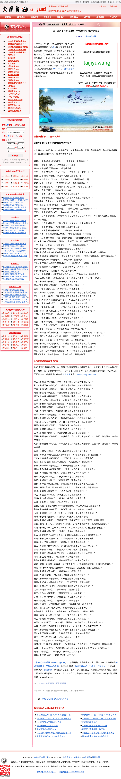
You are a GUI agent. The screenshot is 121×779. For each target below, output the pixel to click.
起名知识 (11, 64)
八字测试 (15, 316)
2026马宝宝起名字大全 (17, 41)
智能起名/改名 (52, 666)
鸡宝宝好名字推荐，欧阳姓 (93, 729)
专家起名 (86, 2)
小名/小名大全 (13, 97)
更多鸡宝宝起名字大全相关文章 (95, 736)
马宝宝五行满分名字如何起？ (13, 246)
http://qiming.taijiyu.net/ (86, 374)
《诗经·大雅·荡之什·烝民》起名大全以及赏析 (19, 302)
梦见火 (14, 348)
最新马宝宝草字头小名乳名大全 (14, 249)
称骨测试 (6, 319)
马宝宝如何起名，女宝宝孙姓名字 (15, 200)
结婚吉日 (25, 313)
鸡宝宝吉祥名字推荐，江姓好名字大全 (98, 733)
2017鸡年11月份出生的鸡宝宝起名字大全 (99, 719)
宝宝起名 (11, 55)
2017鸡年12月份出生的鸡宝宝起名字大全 (99, 715)
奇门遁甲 (25, 319)
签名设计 (111, 2)
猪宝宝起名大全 (14, 105)
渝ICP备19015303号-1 (46, 772)
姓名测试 (94, 2)
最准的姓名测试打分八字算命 (13, 230)
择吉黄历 (6, 186)
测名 (17, 125)
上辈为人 (15, 319)
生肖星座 (100, 17)
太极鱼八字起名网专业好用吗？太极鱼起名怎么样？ (22, 233)
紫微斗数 (6, 322)
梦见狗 (24, 345)
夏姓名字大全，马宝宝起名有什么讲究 (17, 207)
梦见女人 (6, 342)
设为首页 (102, 6)
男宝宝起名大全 (14, 91)
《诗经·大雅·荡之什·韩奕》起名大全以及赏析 (19, 299)
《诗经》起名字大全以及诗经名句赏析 (17, 295)
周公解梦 (113, 17)
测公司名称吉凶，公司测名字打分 (15, 267)
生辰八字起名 (13, 61)
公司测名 (15, 180)
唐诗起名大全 (13, 77)
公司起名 (11, 86)
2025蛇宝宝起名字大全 (17, 44)
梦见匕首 (6, 339)
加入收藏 (113, 6)
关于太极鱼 (67, 757)
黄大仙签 (6, 325)
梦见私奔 (25, 336)
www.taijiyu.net (58, 662)
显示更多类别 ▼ (14, 111)
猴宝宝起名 (50, 683)
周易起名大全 (13, 72)
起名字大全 (12, 89)
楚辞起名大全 (13, 66)
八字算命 (103, 666)
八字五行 (56, 69)
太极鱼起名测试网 (15, 120)
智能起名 (78, 2)
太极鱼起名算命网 (42, 662)
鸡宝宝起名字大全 (15, 100)
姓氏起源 (6, 316)
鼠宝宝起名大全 (14, 108)
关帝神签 (15, 322)
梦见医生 (6, 348)
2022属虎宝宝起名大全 (17, 52)
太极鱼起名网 (53, 24)
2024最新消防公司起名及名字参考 (15, 276)
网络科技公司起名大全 (11, 272)
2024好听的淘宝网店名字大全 (13, 279)
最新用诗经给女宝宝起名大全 (13, 290)
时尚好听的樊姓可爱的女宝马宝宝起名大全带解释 (21, 210)
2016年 (42, 683)
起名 (11, 125)
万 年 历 (25, 186)
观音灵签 (15, 325)
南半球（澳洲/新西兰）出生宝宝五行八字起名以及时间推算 (24, 228)
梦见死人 (25, 342)
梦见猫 (14, 336)
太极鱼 (8, 17)
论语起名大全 (13, 75)
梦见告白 (15, 345)
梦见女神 (6, 336)
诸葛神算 (25, 322)
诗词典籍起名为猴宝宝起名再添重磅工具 (54, 715)
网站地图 (96, 757)
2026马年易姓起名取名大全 (13, 202)
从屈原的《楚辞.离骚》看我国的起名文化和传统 (57, 733)
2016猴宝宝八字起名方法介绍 (49, 722)
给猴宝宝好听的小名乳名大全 (55, 699)
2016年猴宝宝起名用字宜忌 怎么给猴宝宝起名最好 (58, 719)
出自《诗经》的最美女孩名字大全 (15, 292)
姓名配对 (60, 17)
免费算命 (102, 2)
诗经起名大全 (13, 69)
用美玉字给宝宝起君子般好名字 (14, 251)
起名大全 (25, 176)
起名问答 (11, 58)
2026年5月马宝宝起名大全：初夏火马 (16, 256)
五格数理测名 (68, 69)
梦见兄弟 (15, 339)
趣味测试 (74, 17)
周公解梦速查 (15, 333)
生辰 (23, 125)
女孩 (20, 136)
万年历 (87, 17)
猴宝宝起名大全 (69, 24)
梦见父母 (6, 345)
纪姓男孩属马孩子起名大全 (13, 205)
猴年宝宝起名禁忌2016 (46, 729)
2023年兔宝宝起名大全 (17, 50)
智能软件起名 (102, 86)
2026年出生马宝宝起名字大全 (13, 198)
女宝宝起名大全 (14, 94)
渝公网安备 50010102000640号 (70, 772)
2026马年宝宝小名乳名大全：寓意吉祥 (17, 253)
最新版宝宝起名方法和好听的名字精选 (17, 225)
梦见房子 (15, 342)
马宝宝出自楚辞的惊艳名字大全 (14, 244)
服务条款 (77, 757)
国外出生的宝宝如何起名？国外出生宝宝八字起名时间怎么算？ (26, 223)
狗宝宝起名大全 (14, 102)
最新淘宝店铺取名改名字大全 (13, 274)
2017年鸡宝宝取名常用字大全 (94, 726)
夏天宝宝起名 (61, 683)
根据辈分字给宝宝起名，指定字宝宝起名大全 (19, 221)
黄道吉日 (6, 313)
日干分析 (25, 316)
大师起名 (88, 86)
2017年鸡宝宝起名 (89, 722)
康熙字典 (15, 183)
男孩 (11, 136)
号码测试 (25, 183)
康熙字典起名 (83, 666)
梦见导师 (25, 339)
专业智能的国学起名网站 (35, 9)
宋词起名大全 (13, 80)
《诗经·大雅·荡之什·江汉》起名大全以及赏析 (19, 297)
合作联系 (87, 757)
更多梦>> (25, 348)
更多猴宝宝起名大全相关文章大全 (51, 736)
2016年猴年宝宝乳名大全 (47, 726)
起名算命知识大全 (15, 37)
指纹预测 (25, 325)
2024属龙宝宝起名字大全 (18, 47)
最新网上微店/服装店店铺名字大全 (15, 269)
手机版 (118, 2)
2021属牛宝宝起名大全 (17, 83)
